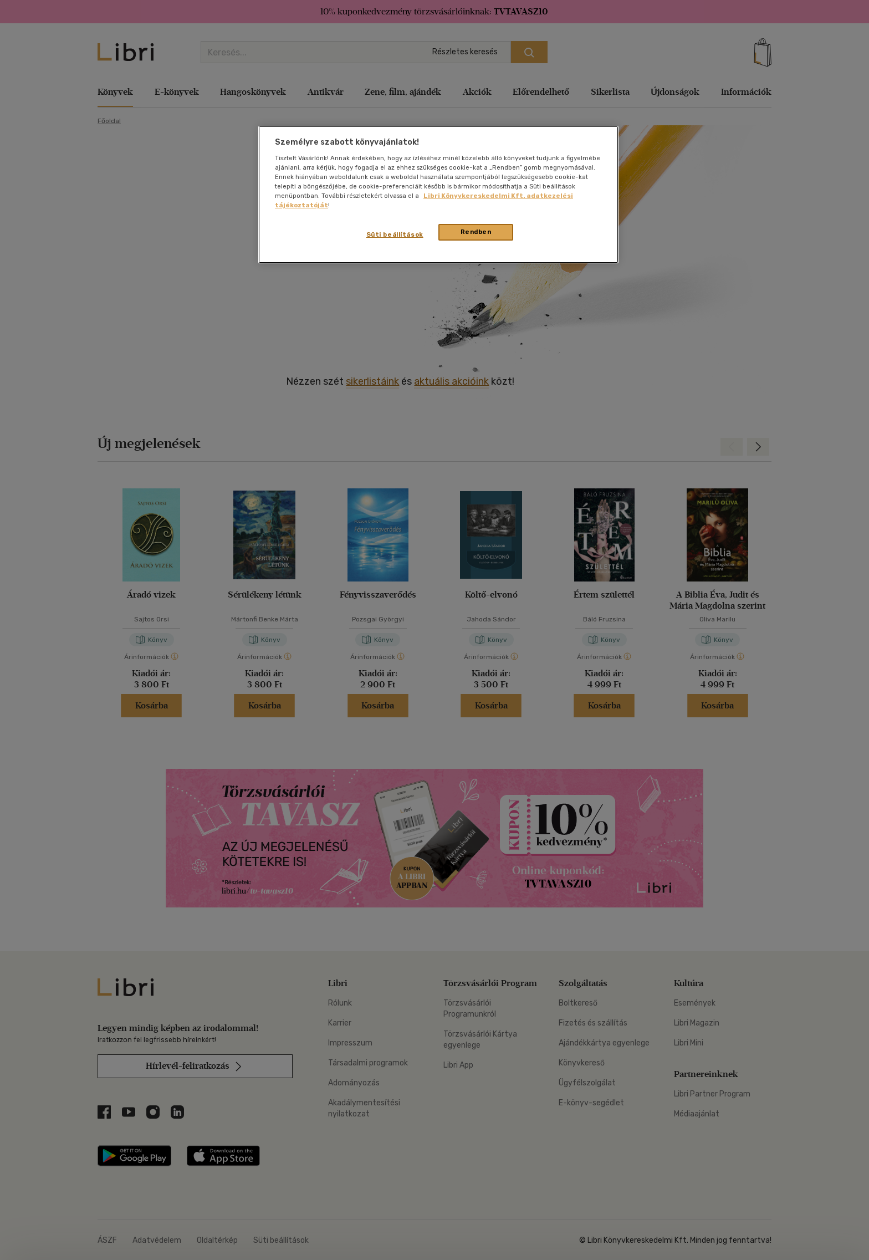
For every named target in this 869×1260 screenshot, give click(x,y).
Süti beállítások (394, 234)
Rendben (476, 232)
